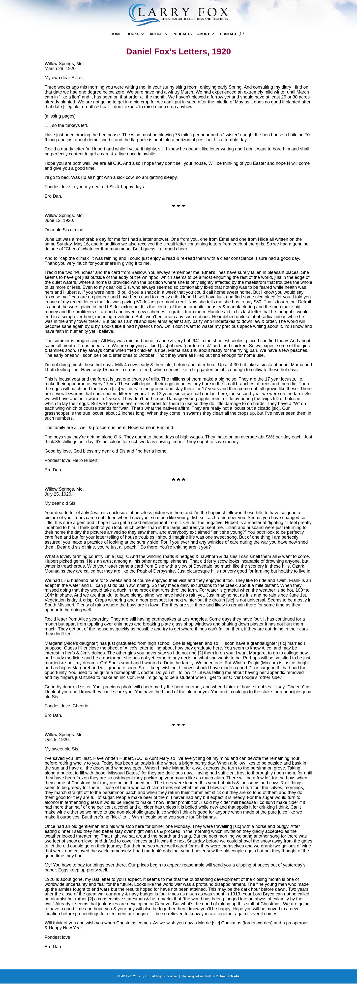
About (203, 34)
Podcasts (182, 34)
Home (116, 34)
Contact (228, 34)
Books (132, 34)
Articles (158, 34)
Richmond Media (227, 979)
